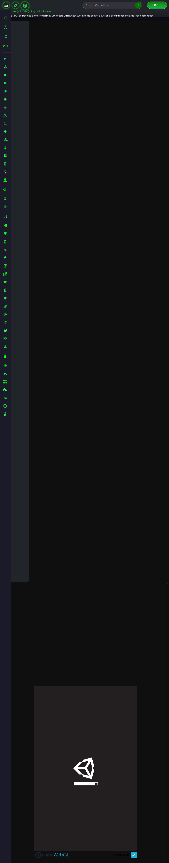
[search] (138, 5)
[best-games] (7, 27)
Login (157, 5)
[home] (7, 18)
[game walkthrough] (25, 6)
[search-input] (109, 5)
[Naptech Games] (15, 5)
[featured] (7, 36)
